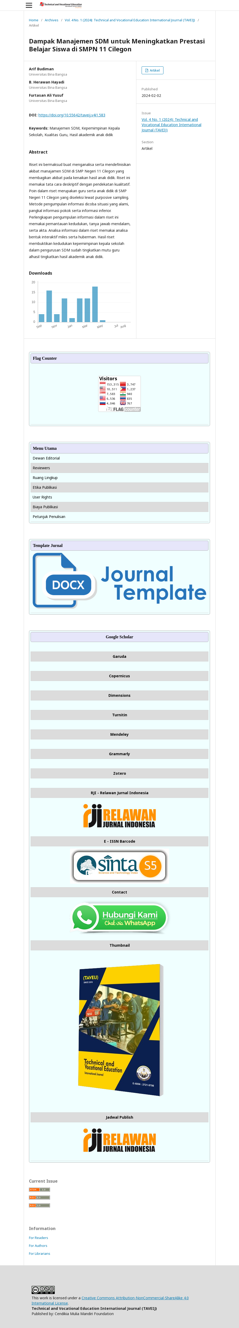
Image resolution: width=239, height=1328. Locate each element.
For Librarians (39, 1253)
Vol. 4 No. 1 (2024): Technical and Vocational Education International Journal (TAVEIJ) (130, 20)
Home (33, 20)
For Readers (38, 1237)
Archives (51, 20)
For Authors (38, 1245)
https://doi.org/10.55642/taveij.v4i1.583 (71, 114)
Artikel (154, 70)
